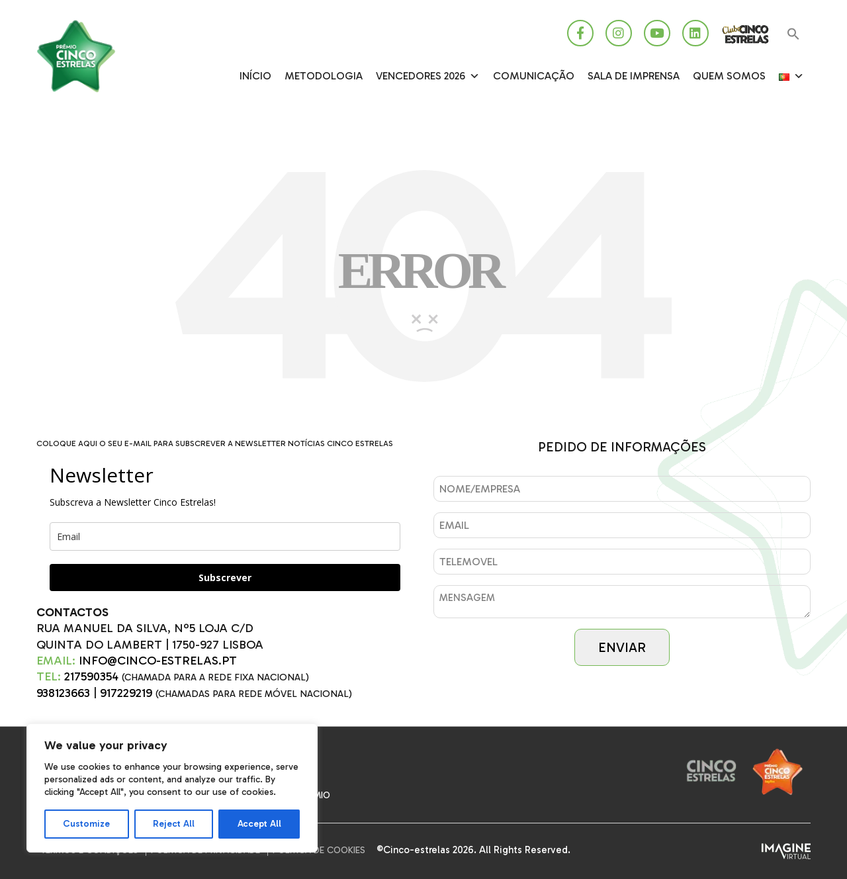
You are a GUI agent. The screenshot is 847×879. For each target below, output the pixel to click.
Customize (86, 823)
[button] (793, 35)
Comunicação (533, 75)
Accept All (259, 823)
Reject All (174, 823)
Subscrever (225, 577)
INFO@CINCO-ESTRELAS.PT (158, 660)
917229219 (126, 693)
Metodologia (324, 75)
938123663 (63, 693)
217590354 (91, 676)
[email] (225, 536)
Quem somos (729, 75)
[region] (172, 788)
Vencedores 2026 (428, 76)
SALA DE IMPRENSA (634, 75)
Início (255, 75)
